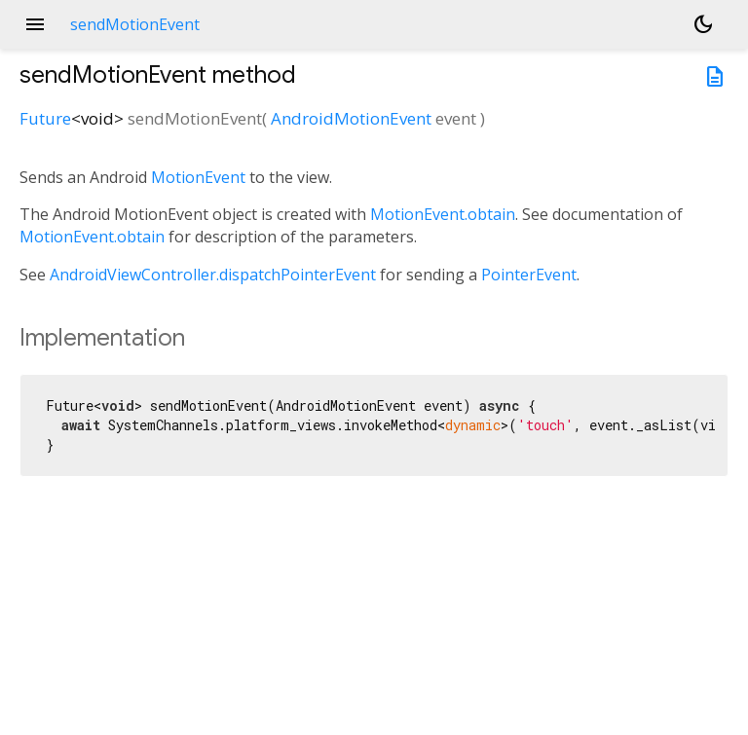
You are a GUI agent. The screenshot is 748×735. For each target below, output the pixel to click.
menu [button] (35, 24)
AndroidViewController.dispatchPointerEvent (213, 274)
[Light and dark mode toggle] (703, 24)
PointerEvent (529, 274)
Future (45, 118)
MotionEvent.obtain (442, 214)
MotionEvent (198, 177)
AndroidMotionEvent (351, 118)
